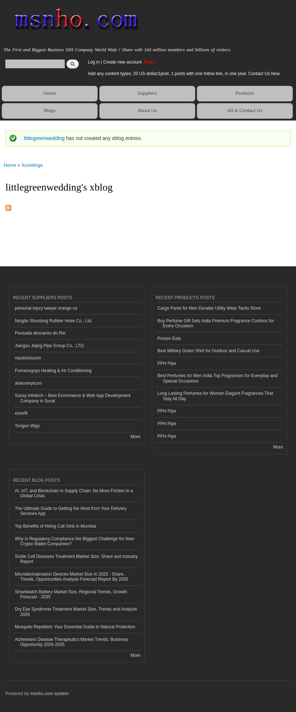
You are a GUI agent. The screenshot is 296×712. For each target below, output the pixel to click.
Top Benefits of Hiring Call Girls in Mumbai (55, 526)
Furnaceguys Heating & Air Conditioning (53, 370)
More (135, 436)
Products (245, 93)
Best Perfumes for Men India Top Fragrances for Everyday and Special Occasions (218, 378)
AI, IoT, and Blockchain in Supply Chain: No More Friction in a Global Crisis (74, 493)
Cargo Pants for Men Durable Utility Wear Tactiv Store (209, 308)
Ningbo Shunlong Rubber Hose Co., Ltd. (54, 320)
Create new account (123, 62)
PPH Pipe (167, 363)
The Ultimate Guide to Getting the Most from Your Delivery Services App (70, 511)
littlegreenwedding (44, 138)
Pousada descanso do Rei (40, 333)
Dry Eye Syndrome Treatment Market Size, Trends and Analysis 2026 (76, 612)
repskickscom (28, 358)
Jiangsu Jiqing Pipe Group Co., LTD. (50, 345)
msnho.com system (49, 693)
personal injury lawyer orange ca (46, 308)
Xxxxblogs (32, 165)
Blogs (50, 110)
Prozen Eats (169, 338)
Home (49, 93)
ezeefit (21, 413)
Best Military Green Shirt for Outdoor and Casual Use (208, 350)
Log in (94, 62)
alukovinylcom (28, 383)
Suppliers (147, 93)
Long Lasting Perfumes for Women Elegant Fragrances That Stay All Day (215, 396)
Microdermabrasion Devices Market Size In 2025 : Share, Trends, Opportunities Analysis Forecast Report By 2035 (71, 577)
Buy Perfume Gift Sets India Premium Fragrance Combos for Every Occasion (216, 323)
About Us (147, 110)
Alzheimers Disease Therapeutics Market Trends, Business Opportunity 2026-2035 (71, 642)
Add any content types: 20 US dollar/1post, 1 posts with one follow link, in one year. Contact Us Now (184, 73)
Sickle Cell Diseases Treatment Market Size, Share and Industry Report (76, 559)
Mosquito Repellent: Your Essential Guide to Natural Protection (75, 626)
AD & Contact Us (244, 110)
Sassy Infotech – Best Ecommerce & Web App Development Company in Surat (72, 398)
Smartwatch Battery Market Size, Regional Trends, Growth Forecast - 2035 (71, 594)
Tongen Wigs (27, 425)
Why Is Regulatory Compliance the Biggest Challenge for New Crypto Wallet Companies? (74, 541)
